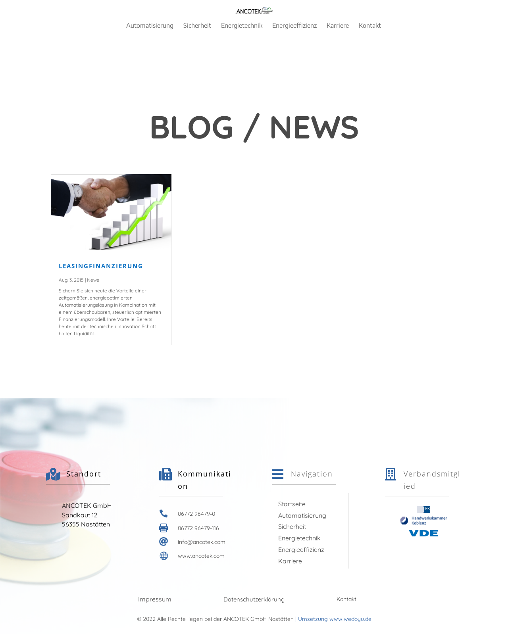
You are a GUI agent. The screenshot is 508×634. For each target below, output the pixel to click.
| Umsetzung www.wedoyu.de (332, 618)
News (93, 280)
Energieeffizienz (301, 549)
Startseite (292, 504)
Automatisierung (302, 515)
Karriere (290, 561)
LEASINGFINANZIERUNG (101, 266)
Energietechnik (299, 538)
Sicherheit (292, 526)
